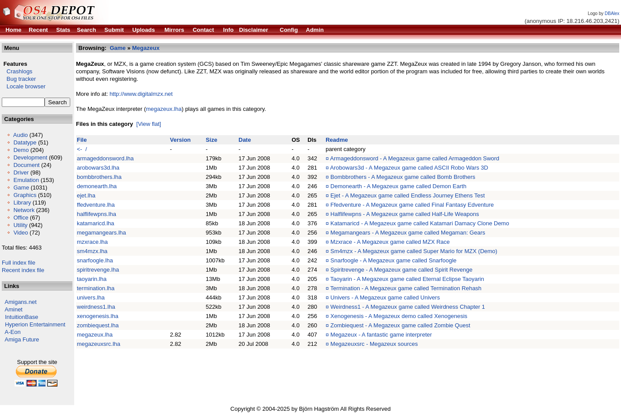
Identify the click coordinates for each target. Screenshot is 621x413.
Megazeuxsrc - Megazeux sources (374, 344)
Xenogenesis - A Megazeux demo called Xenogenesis (398, 316)
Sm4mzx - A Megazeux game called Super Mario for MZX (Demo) (413, 251)
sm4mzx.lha (92, 251)
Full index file (18, 262)
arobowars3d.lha (98, 167)
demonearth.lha (97, 186)
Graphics (24, 195)
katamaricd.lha (95, 223)
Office (20, 217)
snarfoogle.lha (95, 260)
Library (22, 202)
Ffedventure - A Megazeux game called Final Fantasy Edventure (412, 204)
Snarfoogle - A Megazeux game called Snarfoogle (393, 260)
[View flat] (148, 124)
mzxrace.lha (92, 242)
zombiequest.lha (98, 325)
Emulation (26, 180)
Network (23, 210)
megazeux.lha (164, 109)
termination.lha (95, 288)
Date (245, 139)
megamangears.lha (101, 232)
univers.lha (91, 297)
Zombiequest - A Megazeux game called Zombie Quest (400, 325)
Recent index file (23, 270)
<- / (82, 149)
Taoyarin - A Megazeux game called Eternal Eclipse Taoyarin (407, 279)
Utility (20, 225)
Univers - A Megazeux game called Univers (385, 297)
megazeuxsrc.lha (98, 344)
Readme (337, 139)
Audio (20, 135)
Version (180, 139)
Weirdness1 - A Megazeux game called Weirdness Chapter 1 (407, 306)
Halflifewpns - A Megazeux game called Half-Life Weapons (404, 214)
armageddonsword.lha (105, 158)
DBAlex (612, 13)
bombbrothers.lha (99, 177)
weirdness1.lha (96, 306)
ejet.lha (86, 195)
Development (30, 157)
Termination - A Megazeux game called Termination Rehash (405, 288)
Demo (21, 150)
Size (211, 139)
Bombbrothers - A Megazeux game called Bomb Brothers (402, 177)
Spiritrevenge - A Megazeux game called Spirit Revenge (401, 269)
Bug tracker (19, 79)
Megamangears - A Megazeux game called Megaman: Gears (407, 232)
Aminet (14, 309)
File (82, 139)
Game (21, 187)
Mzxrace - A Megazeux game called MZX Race (390, 242)
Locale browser (23, 86)
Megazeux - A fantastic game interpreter (381, 334)
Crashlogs (17, 71)
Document (26, 165)
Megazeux (145, 48)
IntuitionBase (21, 317)
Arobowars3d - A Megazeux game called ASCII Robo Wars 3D (409, 167)
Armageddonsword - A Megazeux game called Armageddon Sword (414, 158)
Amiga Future (22, 339)
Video (20, 232)
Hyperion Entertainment (35, 324)
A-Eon (13, 332)
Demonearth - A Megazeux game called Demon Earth (398, 186)
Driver (21, 172)
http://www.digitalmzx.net (141, 94)
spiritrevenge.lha (98, 269)
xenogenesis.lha (97, 316)
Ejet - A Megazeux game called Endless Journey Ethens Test (407, 195)
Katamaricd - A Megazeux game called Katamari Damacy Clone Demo (419, 223)
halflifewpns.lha (96, 214)
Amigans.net (21, 302)
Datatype (24, 142)
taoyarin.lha (91, 279)
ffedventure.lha (96, 204)
